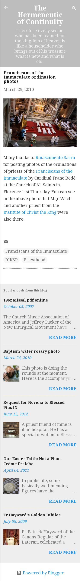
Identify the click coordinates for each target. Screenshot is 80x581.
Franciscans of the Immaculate (36, 251)
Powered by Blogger (40, 572)
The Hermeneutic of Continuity (40, 15)
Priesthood (34, 259)
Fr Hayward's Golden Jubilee (32, 515)
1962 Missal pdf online (25, 300)
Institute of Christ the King (30, 212)
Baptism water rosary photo (31, 351)
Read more (63, 337)
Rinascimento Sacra (55, 157)
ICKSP (11, 259)
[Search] (74, 8)
